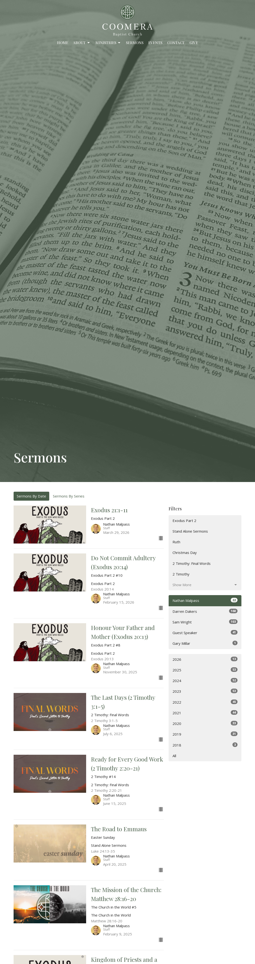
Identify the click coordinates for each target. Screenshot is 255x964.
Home (62, 42)
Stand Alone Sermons (190, 531)
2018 (205, 744)
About (81, 42)
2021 (205, 712)
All (174, 755)
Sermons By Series (68, 496)
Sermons (134, 42)
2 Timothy (181, 574)
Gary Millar (205, 643)
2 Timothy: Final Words (192, 563)
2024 (205, 680)
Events (155, 42)
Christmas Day (185, 552)
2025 (205, 669)
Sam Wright (205, 621)
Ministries (108, 42)
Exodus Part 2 (184, 520)
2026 (205, 659)
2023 (205, 691)
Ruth (176, 541)
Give (193, 42)
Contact (176, 42)
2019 (205, 734)
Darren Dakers (205, 611)
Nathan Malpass (205, 600)
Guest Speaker (205, 632)
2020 (205, 723)
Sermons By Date (31, 496)
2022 (205, 702)
